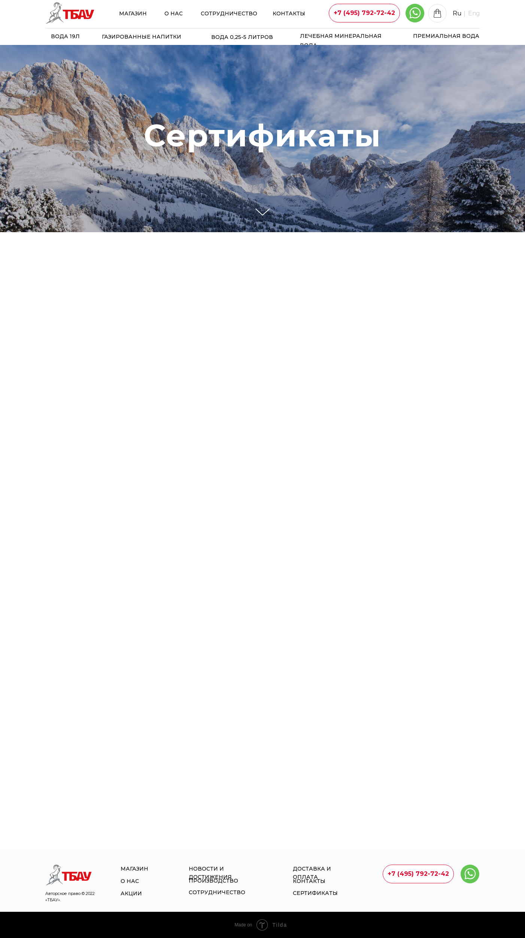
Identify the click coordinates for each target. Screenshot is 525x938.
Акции (131, 893)
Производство (213, 880)
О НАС (173, 13)
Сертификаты (315, 893)
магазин (133, 13)
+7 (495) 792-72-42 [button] (364, 12)
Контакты (289, 13)
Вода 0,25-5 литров (242, 37)
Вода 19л (65, 36)
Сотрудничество (229, 13)
